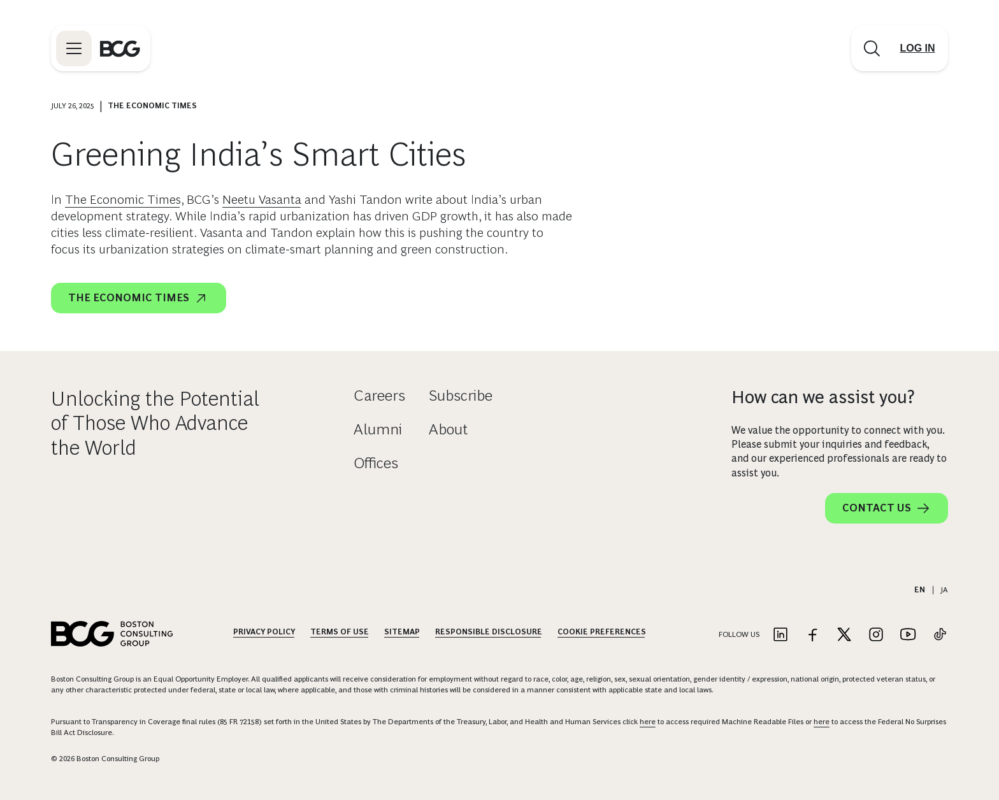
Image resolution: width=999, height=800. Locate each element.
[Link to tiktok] (939, 635)
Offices (376, 462)
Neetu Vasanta (261, 199)
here (648, 721)
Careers (379, 395)
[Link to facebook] (812, 635)
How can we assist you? (823, 397)
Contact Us (886, 508)
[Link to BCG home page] (120, 48)
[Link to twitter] (844, 635)
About (448, 429)
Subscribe (460, 395)
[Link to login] (917, 48)
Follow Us (739, 634)
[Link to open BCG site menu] (74, 48)
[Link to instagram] (876, 635)
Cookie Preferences (601, 631)
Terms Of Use (339, 631)
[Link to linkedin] (780, 635)
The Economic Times (123, 199)
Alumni (378, 429)
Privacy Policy (264, 631)
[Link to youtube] (908, 635)
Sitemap (402, 631)
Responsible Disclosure (488, 631)
